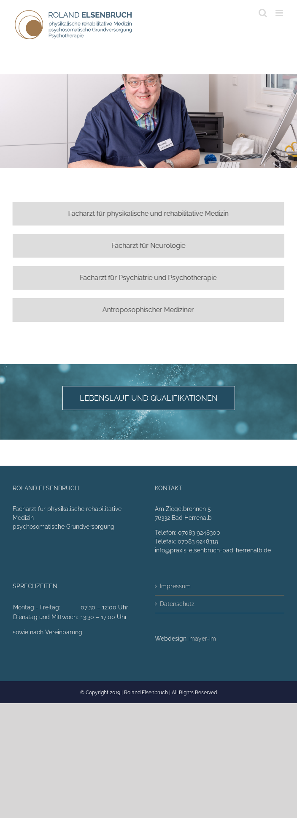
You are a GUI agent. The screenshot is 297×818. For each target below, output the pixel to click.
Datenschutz (177, 604)
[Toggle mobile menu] (279, 12)
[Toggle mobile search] (263, 12)
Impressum (175, 586)
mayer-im (202, 638)
